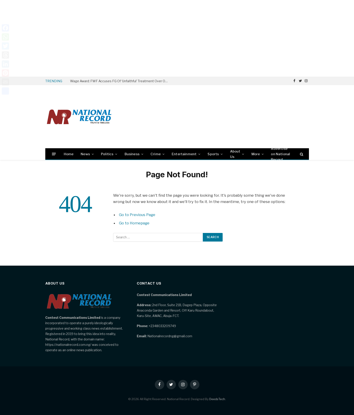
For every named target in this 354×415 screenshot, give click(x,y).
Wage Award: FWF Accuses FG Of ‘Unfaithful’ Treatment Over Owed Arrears (120, 81)
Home (69, 154)
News (85, 154)
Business (132, 154)
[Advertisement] (177, 38)
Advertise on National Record (280, 154)
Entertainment (184, 154)
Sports (213, 154)
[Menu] (54, 154)
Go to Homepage (134, 223)
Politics (107, 154)
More (255, 154)
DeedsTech (217, 399)
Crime (156, 154)
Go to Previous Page (137, 214)
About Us (235, 154)
